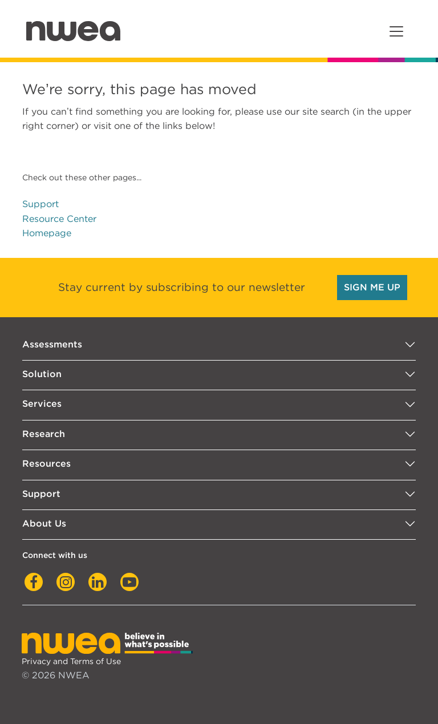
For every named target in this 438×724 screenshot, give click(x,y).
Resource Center (59, 218)
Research (43, 433)
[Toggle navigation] (396, 31)
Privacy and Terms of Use (71, 661)
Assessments (52, 344)
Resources (46, 463)
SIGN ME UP (372, 287)
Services (42, 403)
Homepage (46, 233)
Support (40, 204)
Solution (42, 374)
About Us (44, 523)
